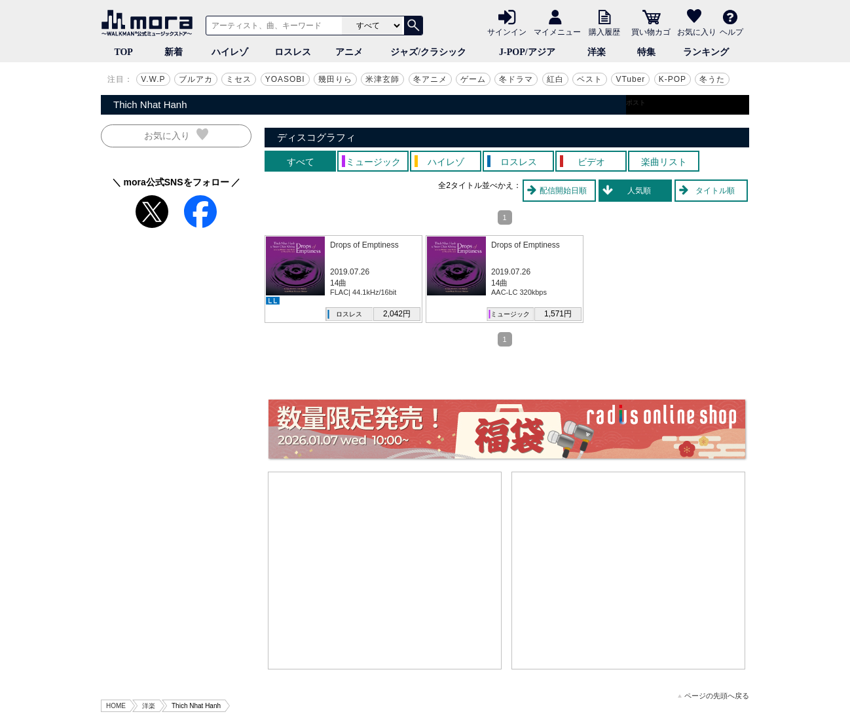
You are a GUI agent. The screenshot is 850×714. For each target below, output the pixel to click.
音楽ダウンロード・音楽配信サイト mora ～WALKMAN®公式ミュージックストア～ (150, 23)
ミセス (238, 79)
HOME (116, 705)
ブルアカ (196, 79)
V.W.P (153, 79)
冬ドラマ (516, 79)
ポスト (636, 102)
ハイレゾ (230, 52)
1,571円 (558, 313)
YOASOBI (285, 79)
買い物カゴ (651, 31)
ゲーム (473, 79)
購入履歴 (604, 31)
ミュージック (510, 314)
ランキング (706, 52)
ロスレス (292, 52)
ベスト (589, 79)
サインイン (507, 31)
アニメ (349, 52)
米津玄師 (382, 79)
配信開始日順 (563, 190)
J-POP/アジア (527, 52)
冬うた (712, 79)
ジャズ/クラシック (428, 52)
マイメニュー (557, 31)
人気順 (639, 190)
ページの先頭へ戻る (713, 696)
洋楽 (596, 52)
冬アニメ (430, 79)
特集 (646, 52)
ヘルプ (731, 31)
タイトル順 (715, 190)
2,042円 (397, 313)
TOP (123, 52)
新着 (173, 52)
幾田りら (335, 79)
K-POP (672, 79)
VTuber (630, 79)
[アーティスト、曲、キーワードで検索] (272, 25)
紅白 (555, 79)
